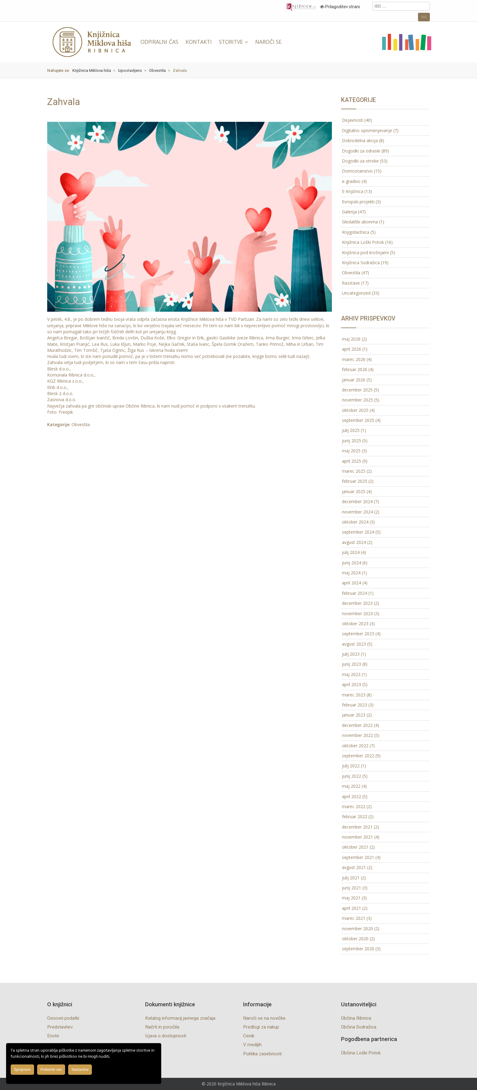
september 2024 (358, 532)
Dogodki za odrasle (361, 151)
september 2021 (358, 857)
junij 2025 (351, 440)
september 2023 (358, 633)
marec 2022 (353, 806)
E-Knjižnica (352, 191)
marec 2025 (353, 471)
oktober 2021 (355, 847)
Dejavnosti (352, 120)
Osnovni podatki (63, 1018)
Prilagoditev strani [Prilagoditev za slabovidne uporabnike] (340, 6)
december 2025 (357, 390)
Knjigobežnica (355, 232)
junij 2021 (351, 888)
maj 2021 (351, 898)
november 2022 (357, 735)
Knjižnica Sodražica (361, 262)
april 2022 (351, 796)
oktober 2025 (355, 410)
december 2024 (357, 501)
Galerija (349, 212)
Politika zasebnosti (262, 1054)
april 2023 (351, 684)
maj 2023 (351, 674)
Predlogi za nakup (261, 1027)
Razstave (351, 283)
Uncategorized (356, 293)
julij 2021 (351, 878)
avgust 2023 (354, 644)
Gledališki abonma (360, 222)
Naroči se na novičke (264, 1018)
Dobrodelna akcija (360, 140)
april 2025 (351, 461)
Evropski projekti (358, 202)
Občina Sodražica (358, 1027)
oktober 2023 (355, 623)
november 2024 (357, 512)
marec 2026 (353, 359)
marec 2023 (353, 695)
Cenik (248, 1036)
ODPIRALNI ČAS (159, 41)
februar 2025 (354, 481)
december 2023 (357, 603)
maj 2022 (351, 786)
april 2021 (351, 908)
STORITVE (231, 41)
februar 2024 (354, 593)
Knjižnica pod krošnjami (365, 252)
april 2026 (351, 349)
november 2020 (357, 928)
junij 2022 (351, 776)
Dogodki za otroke (360, 161)
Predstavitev (60, 1027)
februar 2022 (354, 816)
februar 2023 (354, 705)
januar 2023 (353, 715)
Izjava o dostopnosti (165, 1036)
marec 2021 (353, 918)
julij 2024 (351, 552)
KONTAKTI (199, 41)
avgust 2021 (354, 867)
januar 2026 (353, 380)
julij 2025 (351, 430)
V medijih (252, 1044)
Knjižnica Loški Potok (363, 242)
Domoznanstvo (357, 171)
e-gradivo (351, 181)
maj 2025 (351, 451)
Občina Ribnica (356, 1018)
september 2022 (358, 756)
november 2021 (357, 837)
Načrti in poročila (162, 1027)
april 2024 (351, 583)
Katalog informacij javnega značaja (180, 1018)
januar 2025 (353, 491)
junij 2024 (351, 563)
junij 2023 (351, 664)
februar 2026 (354, 369)
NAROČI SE (268, 41)
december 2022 (357, 725)
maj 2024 (351, 573)
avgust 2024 (354, 542)
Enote (53, 1036)
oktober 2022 (355, 745)
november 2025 (357, 400)
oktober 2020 (355, 938)
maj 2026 (351, 339)
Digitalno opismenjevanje (367, 130)
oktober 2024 (355, 522)
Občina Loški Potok (361, 1053)
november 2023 (357, 613)
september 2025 (358, 420)
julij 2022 (351, 766)
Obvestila (80, 424)
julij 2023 (351, 654)
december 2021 (357, 827)
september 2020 (358, 949)
